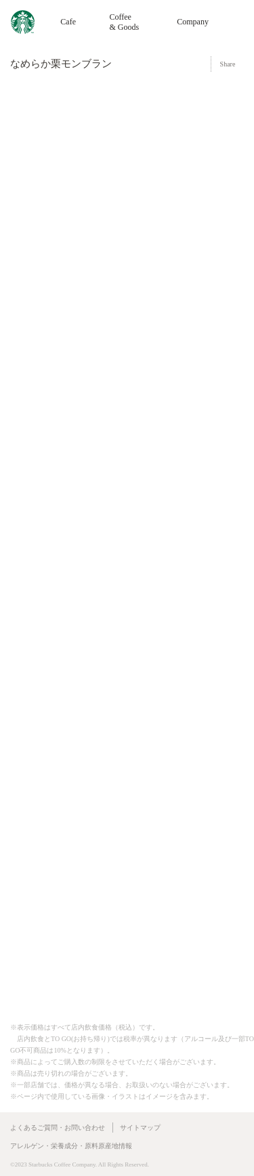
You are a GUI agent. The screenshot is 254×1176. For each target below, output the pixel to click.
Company (193, 21)
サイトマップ (140, 1127)
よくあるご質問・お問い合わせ (57, 1127)
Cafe (68, 21)
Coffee (124, 22)
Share (228, 64)
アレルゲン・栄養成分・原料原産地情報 (71, 1146)
